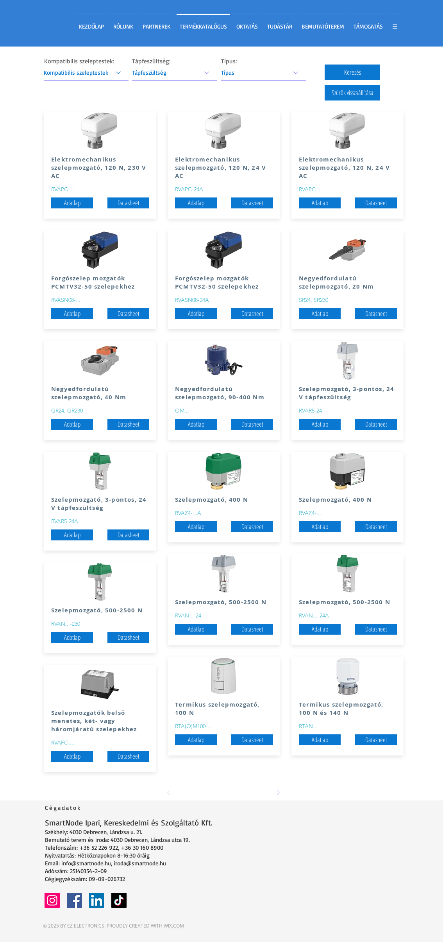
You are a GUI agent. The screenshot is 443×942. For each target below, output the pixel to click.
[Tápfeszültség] (174, 72)
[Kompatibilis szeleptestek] (86, 72)
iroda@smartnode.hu (140, 863)
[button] (352, 72)
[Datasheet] (128, 202)
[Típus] (263, 72)
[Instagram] (52, 900)
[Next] (278, 792)
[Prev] (169, 792)
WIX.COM (174, 925)
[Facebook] (74, 900)
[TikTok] (119, 900)
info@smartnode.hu (86, 863)
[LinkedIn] (96, 900)
